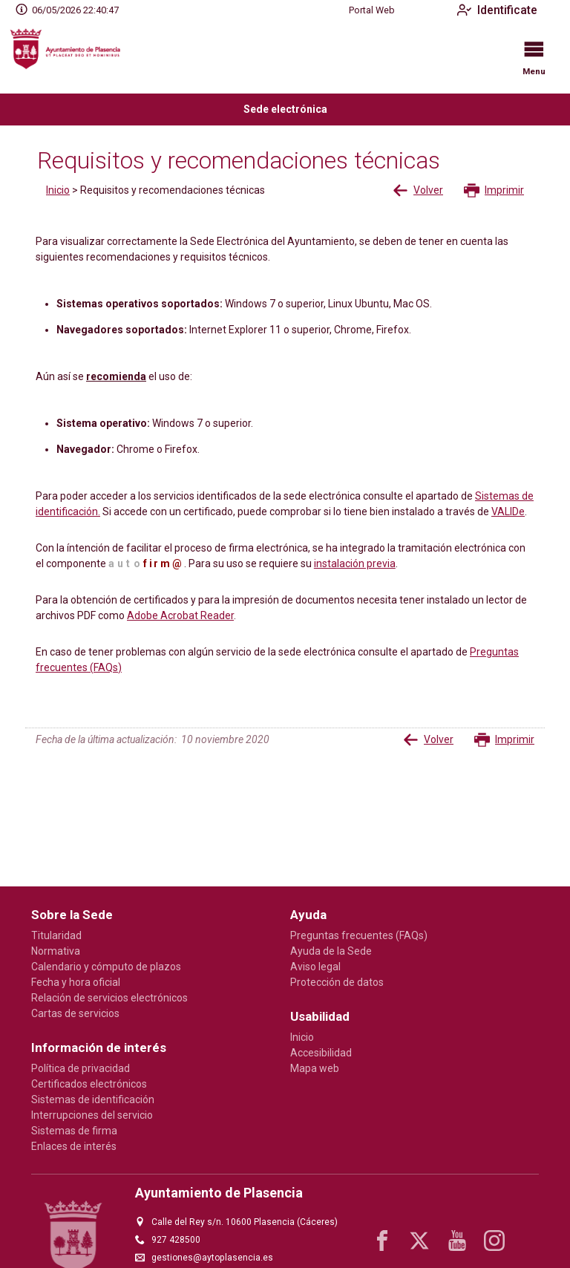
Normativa (55, 951)
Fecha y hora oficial (75, 982)
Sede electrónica (285, 109)
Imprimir (494, 190)
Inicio (58, 190)
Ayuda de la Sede (331, 951)
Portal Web (372, 10)
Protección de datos (337, 982)
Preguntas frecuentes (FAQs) (359, 935)
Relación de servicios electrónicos (109, 998)
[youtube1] (457, 1240)
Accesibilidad (321, 1053)
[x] (419, 1240)
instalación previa (355, 563)
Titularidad (56, 935)
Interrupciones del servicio (92, 1115)
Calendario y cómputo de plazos (106, 967)
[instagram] (494, 1240)
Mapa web (314, 1068)
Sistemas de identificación (92, 1099)
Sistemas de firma (74, 1131)
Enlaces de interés (74, 1146)
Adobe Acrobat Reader (180, 615)
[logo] (72, 57)
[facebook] (382, 1240)
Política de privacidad (80, 1068)
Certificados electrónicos (89, 1084)
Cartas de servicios (75, 1013)
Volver (418, 190)
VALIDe (508, 511)
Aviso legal (315, 967)
